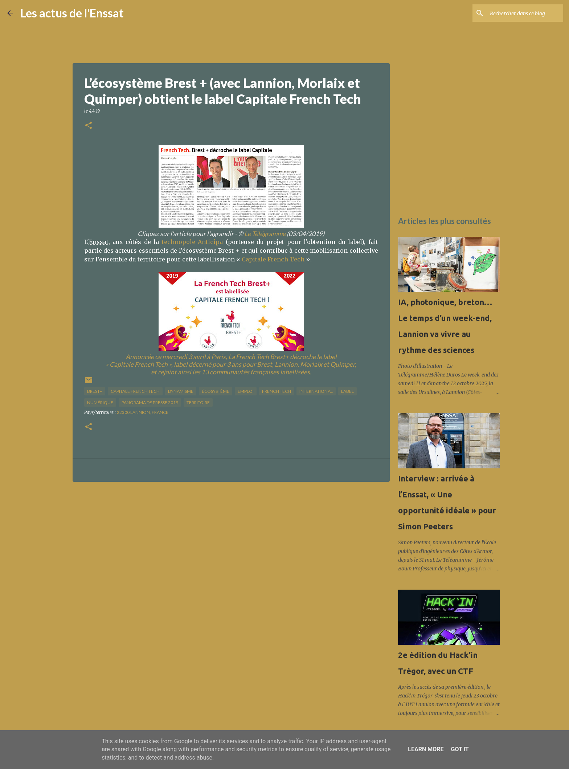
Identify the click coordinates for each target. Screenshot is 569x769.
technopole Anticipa (192, 241)
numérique (100, 402)
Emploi (246, 391)
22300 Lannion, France (142, 412)
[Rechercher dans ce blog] (525, 13)
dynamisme (180, 391)
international (316, 391)
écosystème (215, 391)
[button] (88, 126)
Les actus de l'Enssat (72, 13)
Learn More (425, 749)
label (347, 391)
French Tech (276, 391)
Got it (459, 749)
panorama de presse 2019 (150, 402)
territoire (198, 402)
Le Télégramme (265, 233)
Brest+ (94, 391)
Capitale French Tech (273, 259)
